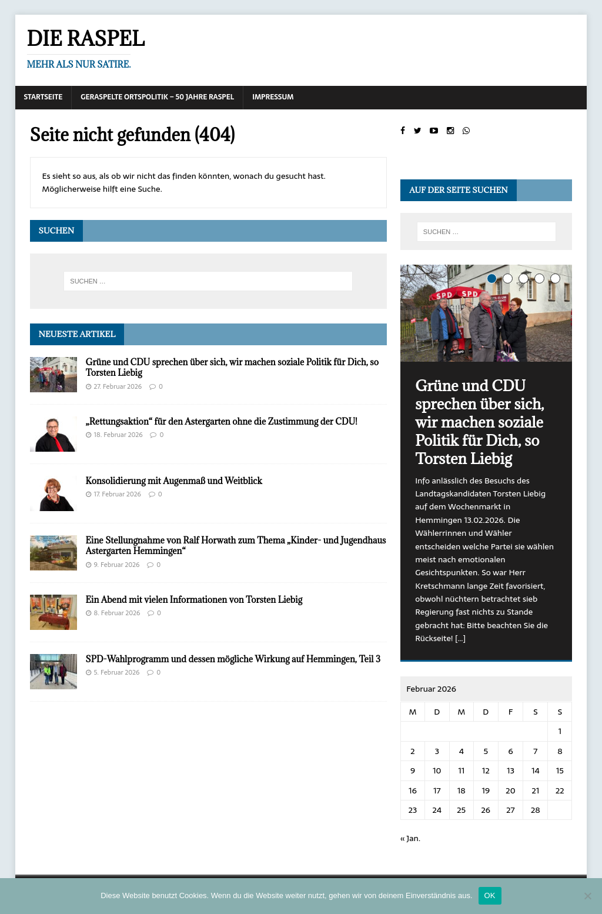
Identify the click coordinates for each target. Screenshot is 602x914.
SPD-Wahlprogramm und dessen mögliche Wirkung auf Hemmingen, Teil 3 (233, 659)
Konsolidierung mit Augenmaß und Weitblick (174, 480)
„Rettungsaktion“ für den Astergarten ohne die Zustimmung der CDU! (221, 421)
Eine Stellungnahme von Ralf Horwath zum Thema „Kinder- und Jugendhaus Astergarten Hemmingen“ (236, 545)
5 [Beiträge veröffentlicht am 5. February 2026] (485, 751)
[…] (460, 638)
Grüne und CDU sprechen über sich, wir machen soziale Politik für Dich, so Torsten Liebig (232, 367)
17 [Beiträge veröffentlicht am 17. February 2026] (437, 790)
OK (490, 895)
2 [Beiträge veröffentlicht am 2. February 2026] (412, 751)
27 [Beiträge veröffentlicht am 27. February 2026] (510, 809)
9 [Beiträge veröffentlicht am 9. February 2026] (412, 770)
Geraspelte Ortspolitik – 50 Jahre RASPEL (157, 97)
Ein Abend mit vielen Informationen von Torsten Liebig (194, 599)
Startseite (43, 97)
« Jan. (410, 838)
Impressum (272, 97)
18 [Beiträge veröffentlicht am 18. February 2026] (461, 790)
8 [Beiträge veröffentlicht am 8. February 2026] (559, 751)
